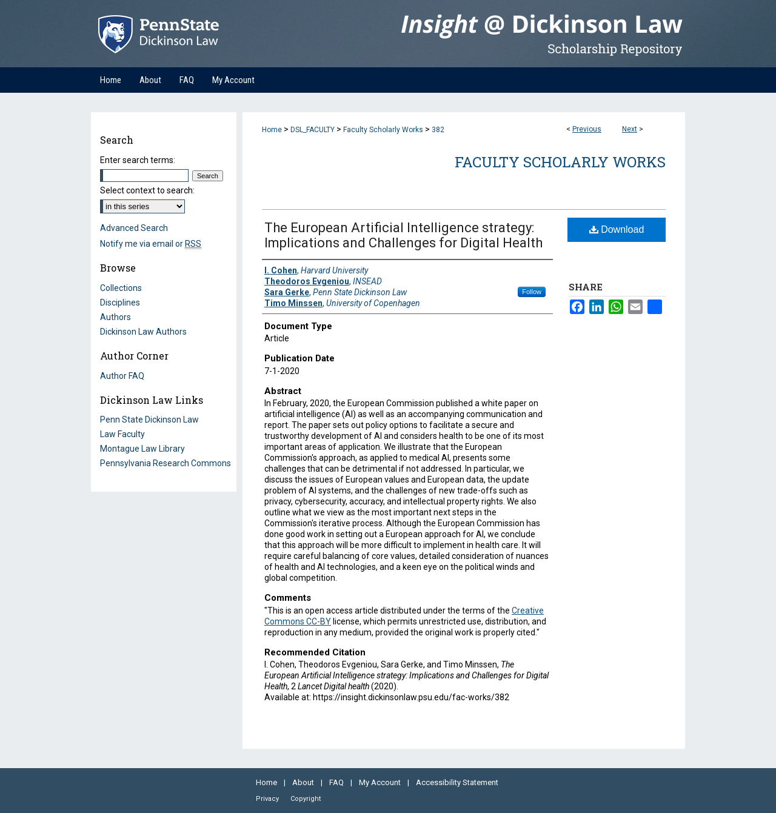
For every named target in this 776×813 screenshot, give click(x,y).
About (304, 782)
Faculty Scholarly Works (383, 129)
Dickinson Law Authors (143, 331)
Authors (115, 317)
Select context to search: (147, 190)
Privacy (268, 799)
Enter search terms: (137, 160)
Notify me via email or (150, 244)
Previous (586, 129)
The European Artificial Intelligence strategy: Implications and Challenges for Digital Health (403, 235)
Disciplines (120, 302)
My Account (381, 782)
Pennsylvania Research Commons (165, 463)
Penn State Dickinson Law (149, 419)
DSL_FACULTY (312, 129)
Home (272, 129)
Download (616, 229)
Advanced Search (134, 228)
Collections (121, 288)
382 (438, 129)
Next (629, 129)
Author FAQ (122, 376)
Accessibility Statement (457, 782)
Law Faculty (122, 434)
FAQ (337, 782)
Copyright (305, 799)
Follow (531, 291)
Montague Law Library (142, 448)
